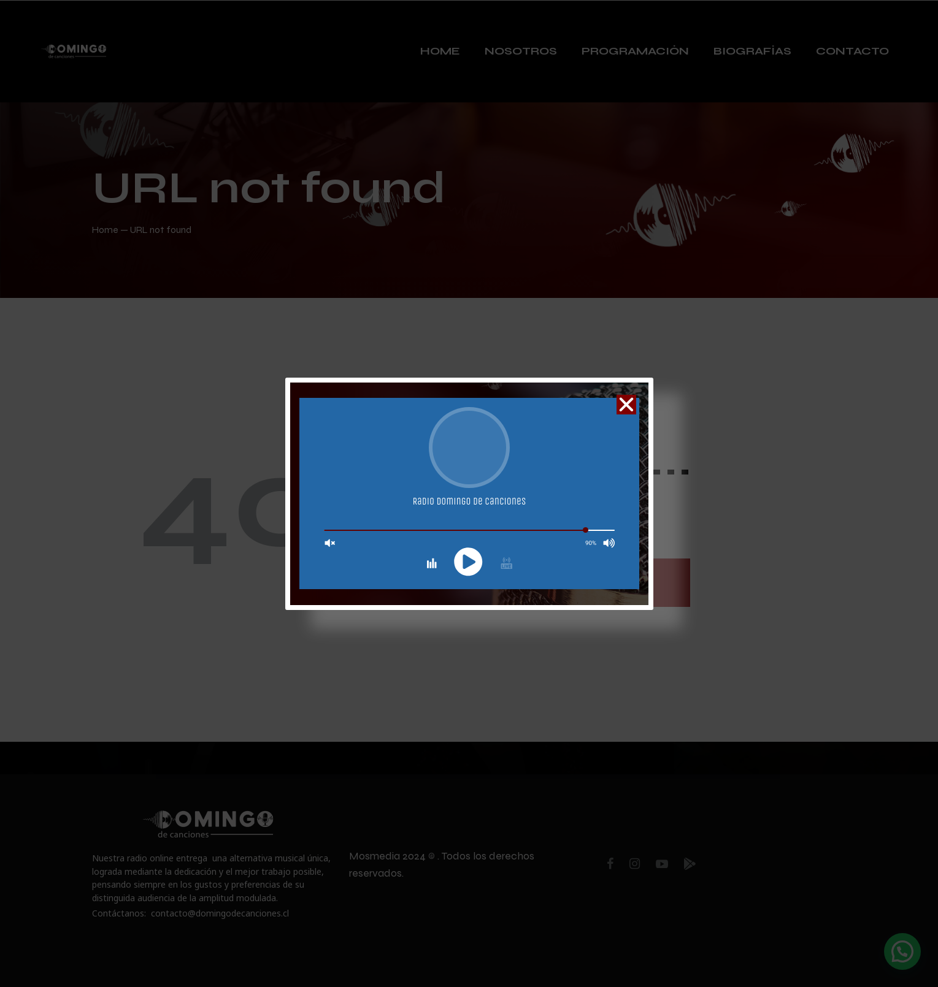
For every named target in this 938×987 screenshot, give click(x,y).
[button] (626, 404)
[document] (469, 493)
